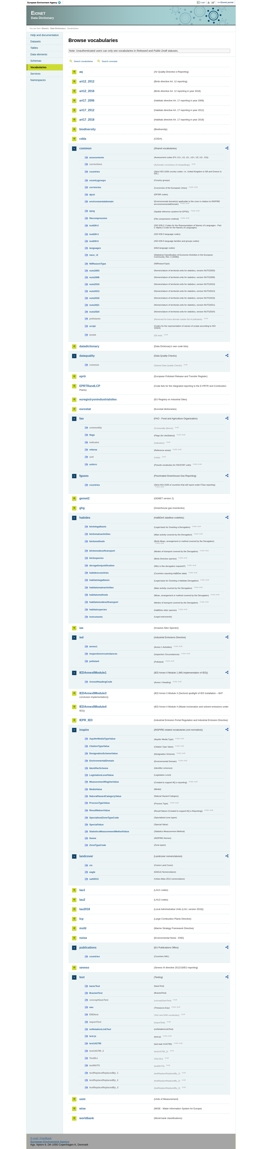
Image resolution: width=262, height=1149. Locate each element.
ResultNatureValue (99, 810)
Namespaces (38, 80)
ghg (82, 508)
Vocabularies (38, 67)
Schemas (35, 60)
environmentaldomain (101, 201)
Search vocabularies (83, 61)
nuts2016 (94, 298)
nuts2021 (94, 305)
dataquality (87, 355)
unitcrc (93, 464)
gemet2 (84, 498)
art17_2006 (86, 100)
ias (81, 627)
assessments (96, 157)
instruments (96, 616)
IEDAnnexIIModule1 (92, 672)
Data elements (38, 54)
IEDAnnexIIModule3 (92, 693)
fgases (84, 475)
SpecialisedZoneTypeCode (104, 817)
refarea (93, 449)
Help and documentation (44, 35)
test (81, 977)
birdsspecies (96, 558)
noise (83, 937)
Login (202, 2)
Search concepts (109, 61)
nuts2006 (94, 277)
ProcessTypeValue (99, 803)
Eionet (45, 28)
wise (82, 1108)
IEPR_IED (86, 720)
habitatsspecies (98, 609)
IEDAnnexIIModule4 (92, 706)
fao (81, 418)
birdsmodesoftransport (102, 550)
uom (82, 1099)
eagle (92, 872)
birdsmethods (97, 541)
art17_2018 (86, 119)
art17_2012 (86, 110)
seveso (84, 967)
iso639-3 (94, 234)
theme (92, 838)
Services (35, 73)
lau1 (82, 890)
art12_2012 (86, 81)
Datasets (35, 41)
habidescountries (99, 572)
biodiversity (87, 129)
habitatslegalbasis (99, 580)
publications (87, 947)
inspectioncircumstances (103, 653)
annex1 (93, 646)
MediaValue (95, 789)
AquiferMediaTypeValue (102, 738)
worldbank (86, 1118)
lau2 (82, 899)
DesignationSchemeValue (103, 753)
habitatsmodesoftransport (103, 602)
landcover (86, 856)
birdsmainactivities (99, 534)
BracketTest (95, 993)
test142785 (95, 1043)
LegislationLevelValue (101, 775)
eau (91, 1007)
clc (91, 865)
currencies (95, 187)
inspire (84, 729)
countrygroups (97, 180)
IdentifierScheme (98, 768)
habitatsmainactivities (101, 587)
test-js (92, 1036)
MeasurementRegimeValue (104, 781)
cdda (82, 138)
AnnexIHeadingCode (100, 681)
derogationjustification (101, 565)
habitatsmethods (98, 594)
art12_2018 (86, 91)
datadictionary (89, 346)
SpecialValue (96, 824)
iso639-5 (94, 241)
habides (84, 517)
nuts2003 (94, 270)
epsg (92, 211)
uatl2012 (94, 879)
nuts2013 (94, 291)
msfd (82, 928)
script (92, 326)
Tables (34, 47)
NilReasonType (97, 263)
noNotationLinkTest (100, 1029)
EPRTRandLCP (89, 385)
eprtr (82, 376)
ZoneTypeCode (97, 845)
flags (92, 435)
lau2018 (84, 909)
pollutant (94, 661)
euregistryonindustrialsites (98, 399)
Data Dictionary (57, 28)
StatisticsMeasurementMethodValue (109, 831)
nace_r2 (93, 255)
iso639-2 (94, 225)
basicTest (94, 986)
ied (81, 637)
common (85, 148)
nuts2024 (94, 311)
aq (81, 71)
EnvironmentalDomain (101, 760)
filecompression (98, 218)
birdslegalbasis (97, 526)
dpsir (92, 194)
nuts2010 (94, 284)
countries (94, 171)
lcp (81, 918)
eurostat (85, 409)
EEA (45, 2)
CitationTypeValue (99, 746)
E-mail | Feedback (40, 1138)
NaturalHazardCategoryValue (105, 796)
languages (95, 248)
